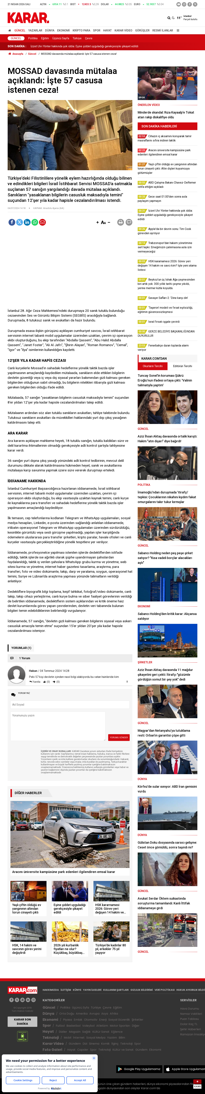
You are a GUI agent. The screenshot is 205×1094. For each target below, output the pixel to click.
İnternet (79, 1038)
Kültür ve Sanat (123, 1050)
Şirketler (137, 1020)
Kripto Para (81, 30)
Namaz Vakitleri (191, 1014)
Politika (32, 38)
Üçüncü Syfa (80, 1008)
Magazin (74, 1032)
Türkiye (77, 38)
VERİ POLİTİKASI (165, 990)
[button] (97, 222)
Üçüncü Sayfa (60, 38)
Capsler (82, 1050)
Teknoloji (51, 1037)
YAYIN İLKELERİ (92, 990)
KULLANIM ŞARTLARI (116, 990)
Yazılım (112, 1038)
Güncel (19, 30)
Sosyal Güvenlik (119, 1020)
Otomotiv (90, 1020)
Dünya (49, 30)
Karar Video (123, 30)
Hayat (107, 30)
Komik (105, 1044)
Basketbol (73, 1026)
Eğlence (117, 1032)
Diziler (63, 1032)
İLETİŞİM (66, 990)
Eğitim (45, 38)
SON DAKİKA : (17, 46)
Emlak (78, 1020)
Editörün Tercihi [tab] (182, 366)
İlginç (114, 1044)
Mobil (67, 1038)
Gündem (75, 1044)
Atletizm (102, 1026)
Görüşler (142, 30)
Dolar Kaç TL (188, 1024)
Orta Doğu (66, 1014)
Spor (96, 30)
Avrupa (94, 1014)
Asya (104, 1014)
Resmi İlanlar (162, 30)
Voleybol (88, 1026)
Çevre (88, 38)
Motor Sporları (120, 1026)
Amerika (82, 1014)
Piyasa (67, 1020)
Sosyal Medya (95, 1038)
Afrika (114, 1014)
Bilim (122, 1038)
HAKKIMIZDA (51, 990)
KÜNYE (77, 990)
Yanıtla (36, 681)
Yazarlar (35, 30)
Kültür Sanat (100, 1032)
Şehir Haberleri (190, 1029)
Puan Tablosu (189, 1019)
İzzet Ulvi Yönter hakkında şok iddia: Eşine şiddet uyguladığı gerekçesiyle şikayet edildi (84, 46)
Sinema (94, 1044)
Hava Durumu (189, 1009)
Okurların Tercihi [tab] (153, 366)
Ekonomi (63, 30)
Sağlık (86, 1032)
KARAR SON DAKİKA (22, 1021)
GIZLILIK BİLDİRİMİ (141, 990)
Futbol (60, 1026)
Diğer (135, 1026)
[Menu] (177, 30)
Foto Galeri (52, 1049)
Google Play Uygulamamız (142, 1069)
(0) (48, 681)
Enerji (103, 1020)
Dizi (85, 1044)
